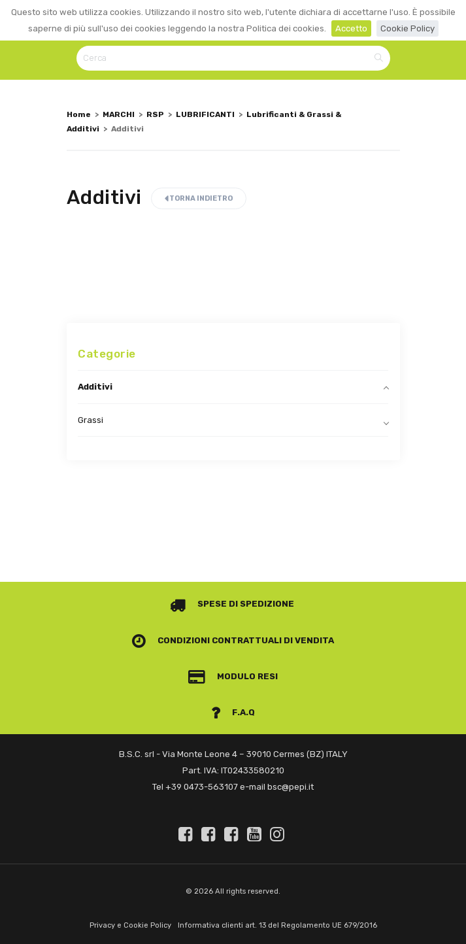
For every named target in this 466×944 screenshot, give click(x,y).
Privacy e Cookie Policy (130, 925)
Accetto (351, 28)
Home (79, 114)
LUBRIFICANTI (205, 114)
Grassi (90, 420)
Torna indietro (199, 198)
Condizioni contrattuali (207, 640)
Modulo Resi (233, 676)
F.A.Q (233, 712)
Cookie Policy (407, 28)
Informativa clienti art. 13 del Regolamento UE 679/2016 (277, 925)
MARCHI (119, 114)
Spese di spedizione (232, 604)
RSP (155, 114)
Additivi (95, 387)
